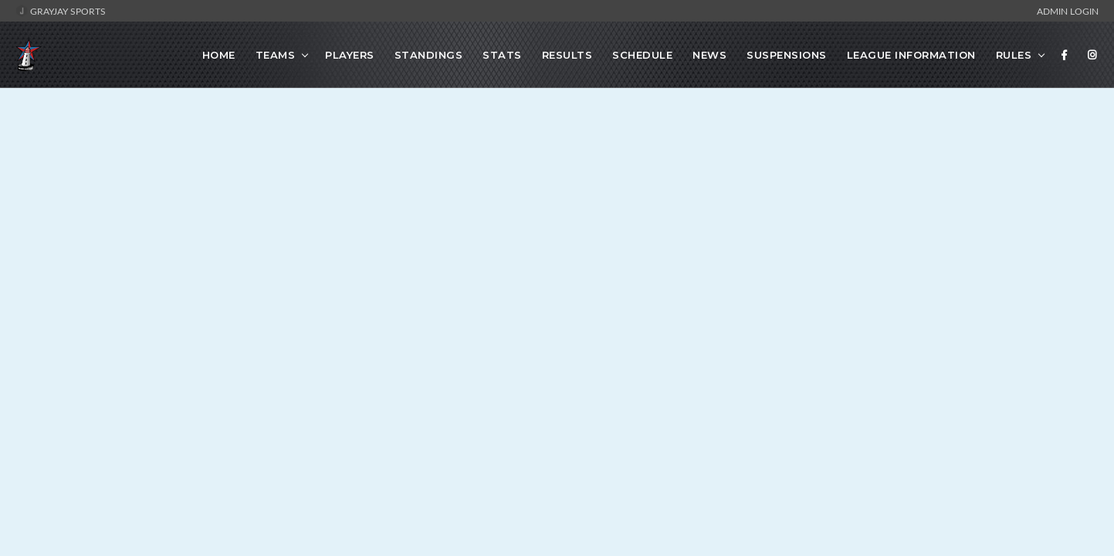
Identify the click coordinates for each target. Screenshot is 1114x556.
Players (349, 55)
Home (218, 55)
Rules (1014, 55)
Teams (276, 55)
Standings (428, 55)
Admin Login (1068, 11)
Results (567, 55)
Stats (502, 55)
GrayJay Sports (60, 11)
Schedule (642, 55)
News (709, 55)
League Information (911, 55)
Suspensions (787, 55)
